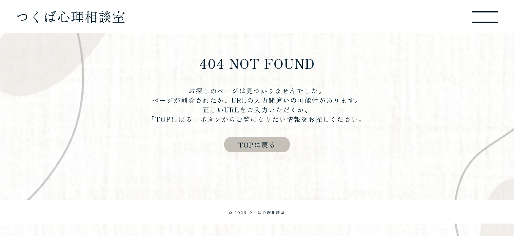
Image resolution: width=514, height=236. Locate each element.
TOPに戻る (257, 144)
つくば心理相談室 (71, 16)
